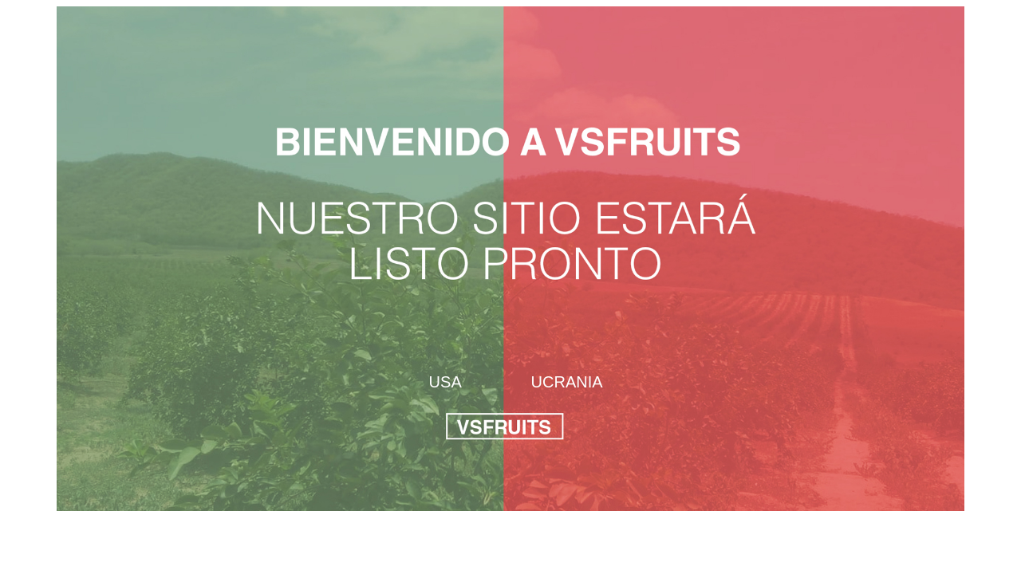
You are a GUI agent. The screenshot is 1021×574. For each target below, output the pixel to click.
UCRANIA (567, 382)
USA (445, 382)
